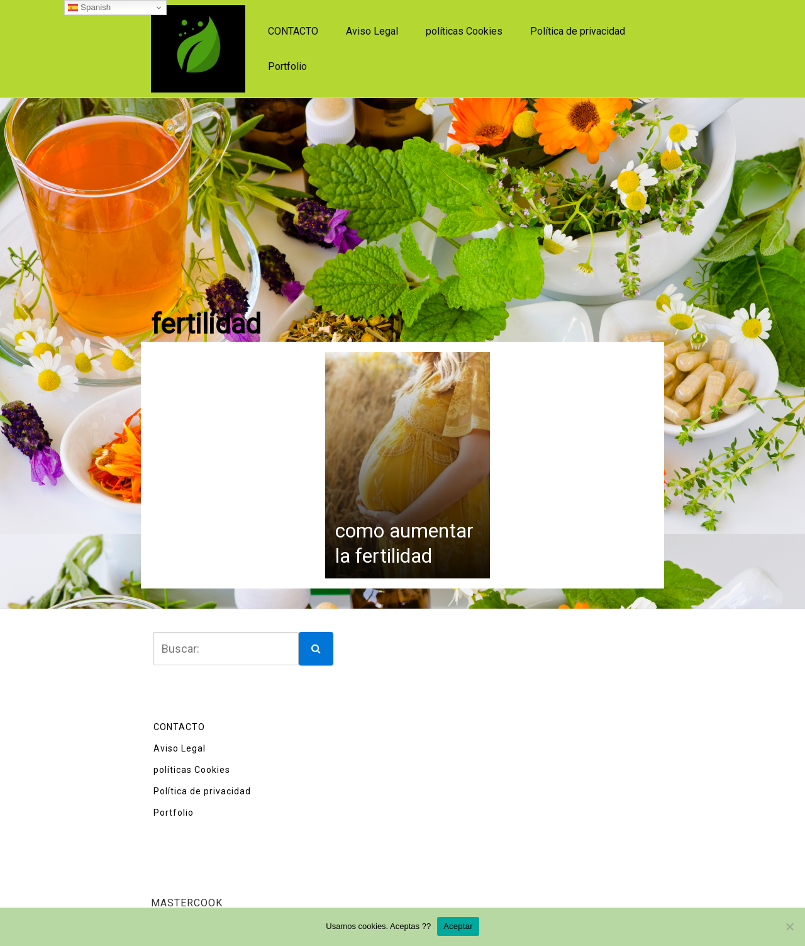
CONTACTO (293, 31)
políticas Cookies (464, 31)
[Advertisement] (402, 192)
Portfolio (287, 66)
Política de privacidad (577, 31)
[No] (789, 926)
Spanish (89, 8)
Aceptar (458, 926)
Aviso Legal (372, 31)
